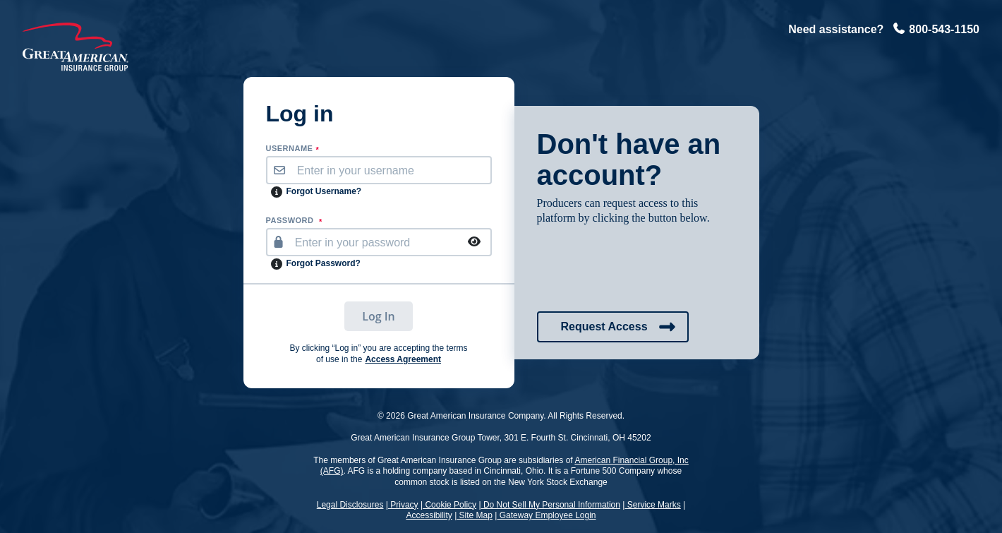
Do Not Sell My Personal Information (550, 505)
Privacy (403, 505)
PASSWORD (294, 221)
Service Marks (652, 505)
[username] (390, 170)
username (293, 149)
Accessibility (429, 515)
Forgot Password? (323, 263)
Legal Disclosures (350, 505)
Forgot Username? (324, 191)
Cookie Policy (449, 505)
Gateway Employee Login (546, 515)
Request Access (618, 327)
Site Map (475, 515)
